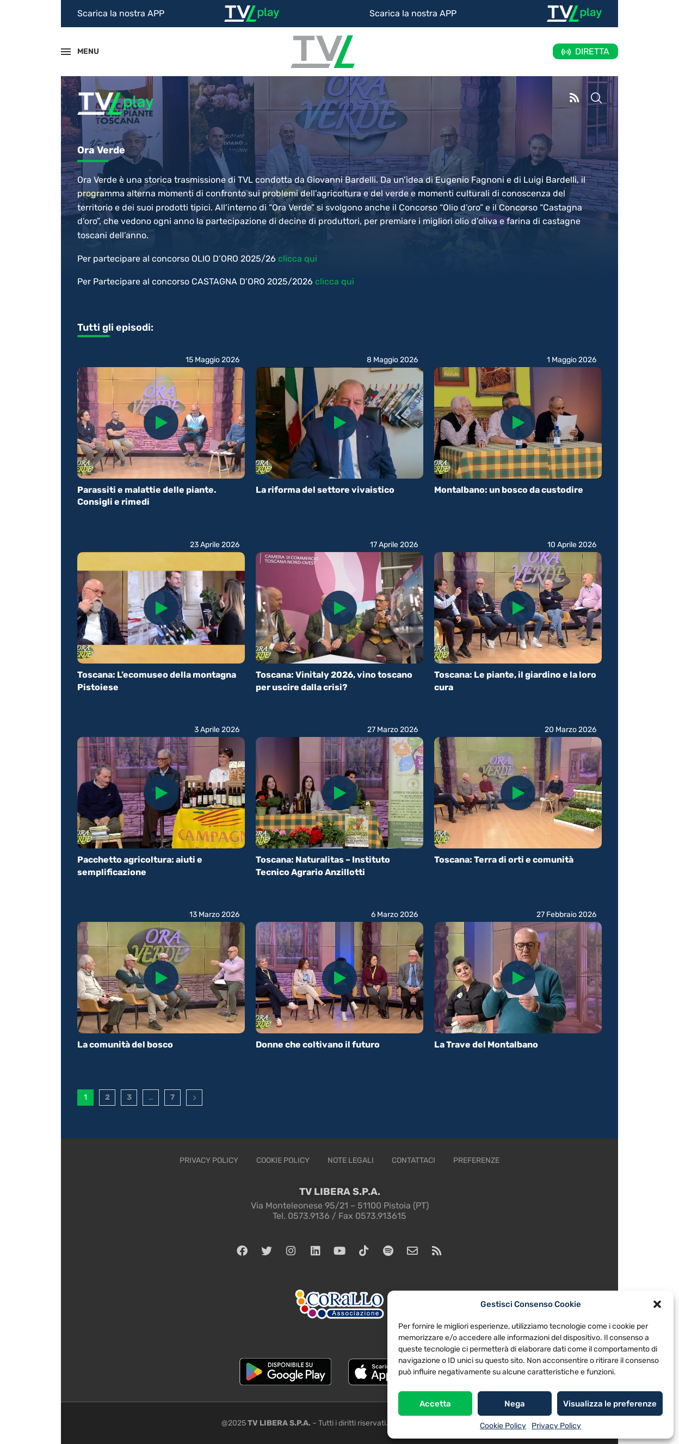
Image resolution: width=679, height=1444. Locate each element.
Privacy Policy (556, 1425)
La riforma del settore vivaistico (325, 490)
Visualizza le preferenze (610, 1404)
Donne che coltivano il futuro (318, 1044)
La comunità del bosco (125, 1044)
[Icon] (161, 422)
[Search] (596, 99)
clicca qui (297, 258)
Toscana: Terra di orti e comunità (503, 859)
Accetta (435, 1404)
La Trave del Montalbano (486, 1044)
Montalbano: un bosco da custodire (508, 490)
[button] (657, 1304)
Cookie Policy (503, 1425)
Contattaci (413, 1160)
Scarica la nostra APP (120, 13)
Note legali (351, 1160)
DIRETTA (592, 51)
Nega (514, 1404)
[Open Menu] (66, 52)
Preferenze (476, 1160)
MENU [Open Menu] (82, 51)
